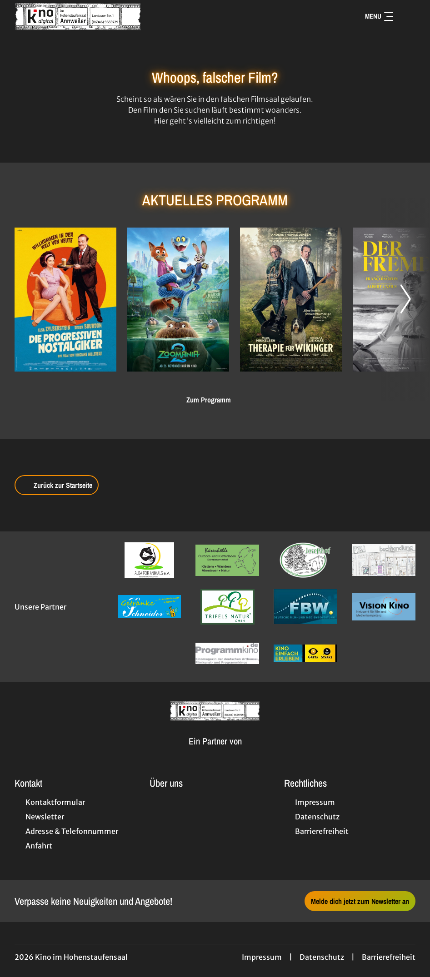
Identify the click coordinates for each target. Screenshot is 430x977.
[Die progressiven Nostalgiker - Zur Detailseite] (65, 300)
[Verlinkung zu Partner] (149, 560)
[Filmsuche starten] (406, 16)
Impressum (262, 957)
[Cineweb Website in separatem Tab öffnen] (215, 752)
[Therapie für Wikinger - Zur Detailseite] (291, 300)
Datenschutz (322, 957)
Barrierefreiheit (388, 957)
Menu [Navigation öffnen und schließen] (379, 16)
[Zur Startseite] (78, 16)
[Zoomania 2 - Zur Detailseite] (178, 300)
